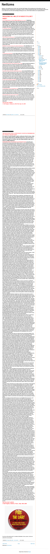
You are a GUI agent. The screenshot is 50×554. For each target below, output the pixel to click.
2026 (39, 46)
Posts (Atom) (9, 545)
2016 (39, 74)
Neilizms (8, 4)
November (40, 55)
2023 (39, 50)
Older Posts (33, 543)
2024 (39, 49)
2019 (39, 70)
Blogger (29, 551)
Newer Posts (5, 543)
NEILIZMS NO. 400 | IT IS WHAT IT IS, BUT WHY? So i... (43, 60)
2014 (39, 77)
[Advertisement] (18, 124)
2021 (39, 53)
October (40, 57)
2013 (39, 78)
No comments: (16, 114)
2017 (39, 73)
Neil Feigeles (40, 84)
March (40, 67)
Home (19, 543)
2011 (39, 81)
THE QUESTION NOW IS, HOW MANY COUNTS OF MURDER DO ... (43, 63)
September (41, 58)
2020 (39, 54)
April (40, 66)
